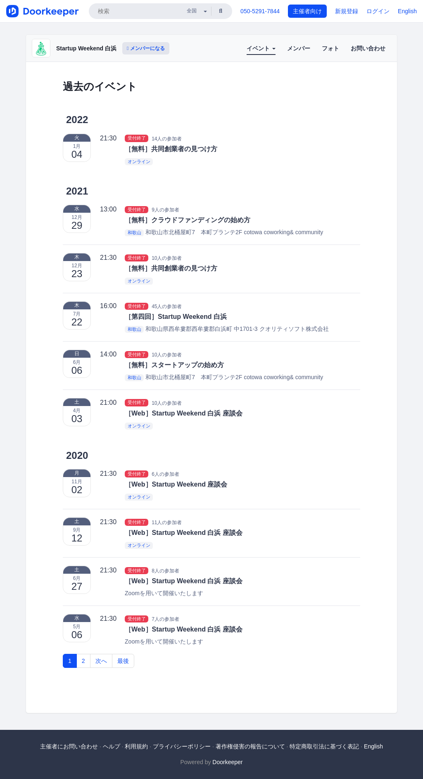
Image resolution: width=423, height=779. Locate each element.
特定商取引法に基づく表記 (324, 746)
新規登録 (346, 11)
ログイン (378, 11)
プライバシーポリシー (182, 746)
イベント (261, 48)
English (407, 11)
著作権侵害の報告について (250, 746)
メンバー (298, 48)
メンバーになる (146, 48)
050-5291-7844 (260, 11)
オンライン (139, 161)
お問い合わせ (368, 48)
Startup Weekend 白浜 (86, 48)
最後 (123, 661)
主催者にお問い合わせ (69, 746)
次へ (101, 661)
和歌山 (134, 232)
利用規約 (136, 746)
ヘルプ (111, 746)
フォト (330, 48)
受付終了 (137, 138)
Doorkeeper (227, 762)
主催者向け (307, 11)
